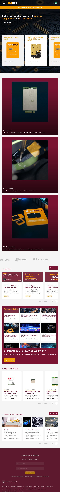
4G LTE (7, 390)
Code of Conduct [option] (6, 489)
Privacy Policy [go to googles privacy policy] (35, 476)
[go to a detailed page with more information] (12, 285)
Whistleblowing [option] (30, 489)
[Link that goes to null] (12, 50)
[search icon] (52, 3)
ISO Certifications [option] (41, 489)
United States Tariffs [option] (18, 489)
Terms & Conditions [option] (46, 486)
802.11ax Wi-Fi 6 (31, 390)
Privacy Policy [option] (5, 486)
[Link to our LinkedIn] (4, 481)
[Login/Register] (56, 3)
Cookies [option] (36, 486)
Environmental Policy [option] (16, 486)
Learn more (39, 7)
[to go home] (11, 3)
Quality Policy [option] (28, 486)
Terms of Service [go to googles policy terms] (43, 476)
